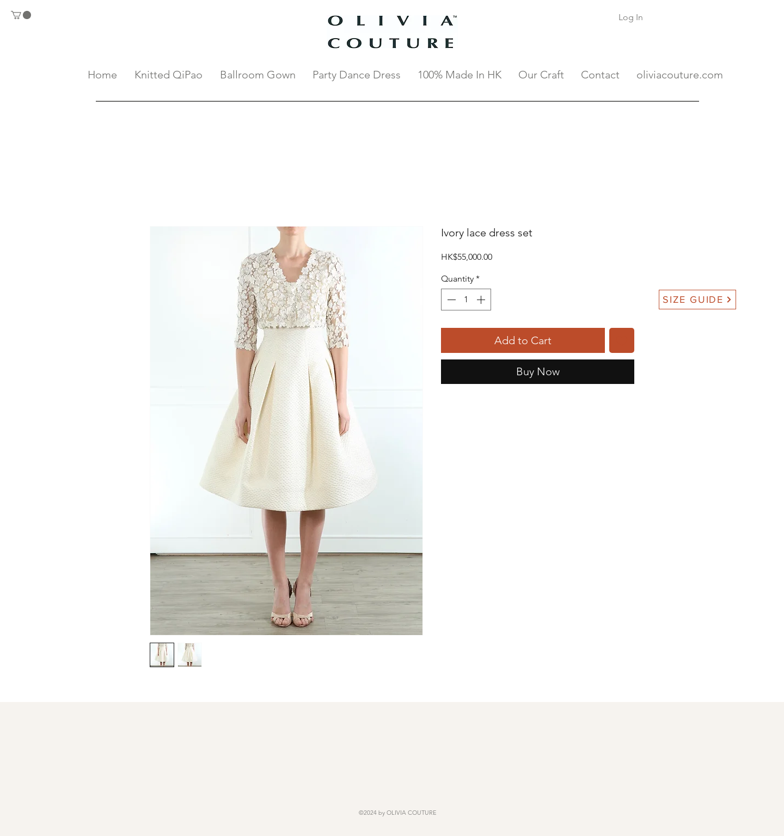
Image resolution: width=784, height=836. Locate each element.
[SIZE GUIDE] (697, 299)
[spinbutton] (466, 299)
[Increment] (481, 299)
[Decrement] (450, 299)
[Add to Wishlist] (621, 340)
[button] (21, 15)
